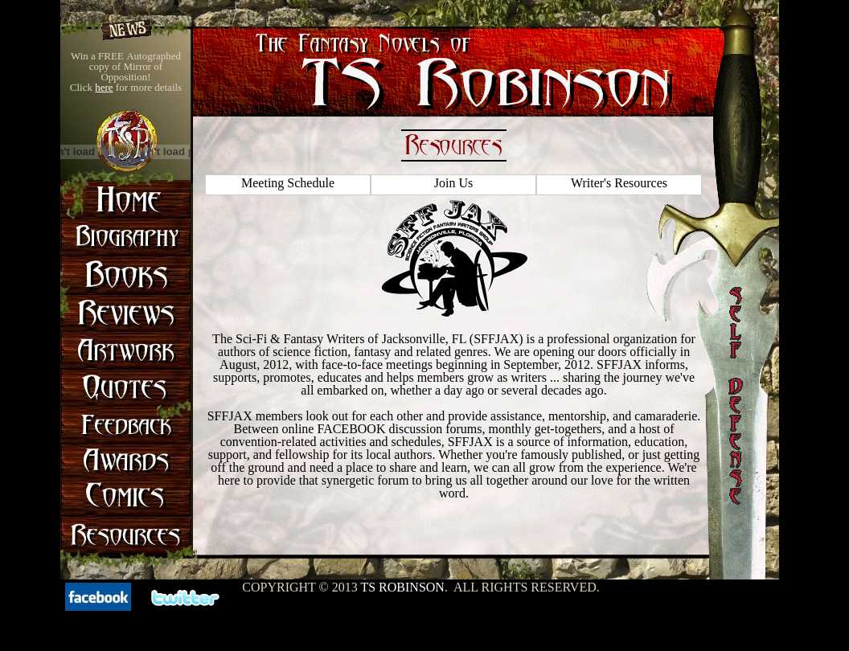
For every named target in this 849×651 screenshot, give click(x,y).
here (104, 87)
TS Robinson (402, 587)
